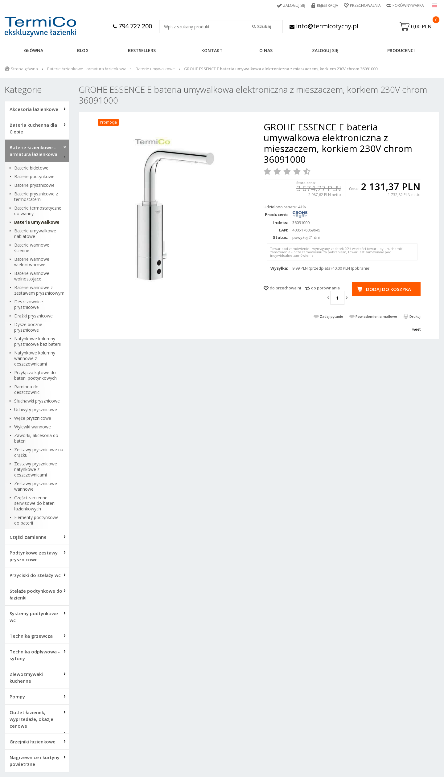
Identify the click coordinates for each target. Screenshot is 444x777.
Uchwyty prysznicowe (35, 409)
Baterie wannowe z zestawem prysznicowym (39, 290)
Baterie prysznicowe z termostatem (36, 196)
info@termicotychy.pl (324, 26)
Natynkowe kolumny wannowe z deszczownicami (34, 358)
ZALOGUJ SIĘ (325, 50)
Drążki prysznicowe (33, 316)
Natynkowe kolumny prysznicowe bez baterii (37, 341)
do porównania (325, 288)
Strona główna (24, 69)
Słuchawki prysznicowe (37, 401)
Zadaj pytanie (331, 316)
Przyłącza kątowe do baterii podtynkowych (35, 375)
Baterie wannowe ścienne (31, 247)
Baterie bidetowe (31, 168)
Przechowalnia (365, 5)
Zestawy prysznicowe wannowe (35, 486)
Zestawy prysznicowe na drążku (38, 452)
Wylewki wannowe (32, 427)
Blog (82, 50)
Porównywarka (408, 5)
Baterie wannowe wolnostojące (31, 276)
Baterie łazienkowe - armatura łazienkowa (86, 69)
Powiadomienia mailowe (376, 316)
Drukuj (415, 316)
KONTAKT (212, 50)
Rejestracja (327, 5)
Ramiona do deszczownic (26, 389)
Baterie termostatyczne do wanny (37, 210)
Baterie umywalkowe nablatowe (35, 233)
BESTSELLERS (142, 50)
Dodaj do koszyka (388, 289)
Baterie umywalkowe (155, 69)
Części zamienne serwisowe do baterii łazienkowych (35, 503)
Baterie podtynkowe (34, 176)
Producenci (401, 50)
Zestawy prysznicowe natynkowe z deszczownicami (35, 469)
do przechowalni (285, 288)
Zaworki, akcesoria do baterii (36, 438)
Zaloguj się (294, 5)
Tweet (415, 329)
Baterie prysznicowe (34, 185)
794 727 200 (132, 26)
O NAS (266, 50)
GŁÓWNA (33, 50)
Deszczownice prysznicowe (28, 304)
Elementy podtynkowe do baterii (36, 520)
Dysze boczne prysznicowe (28, 327)
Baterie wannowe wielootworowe (31, 262)
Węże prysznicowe (32, 418)
